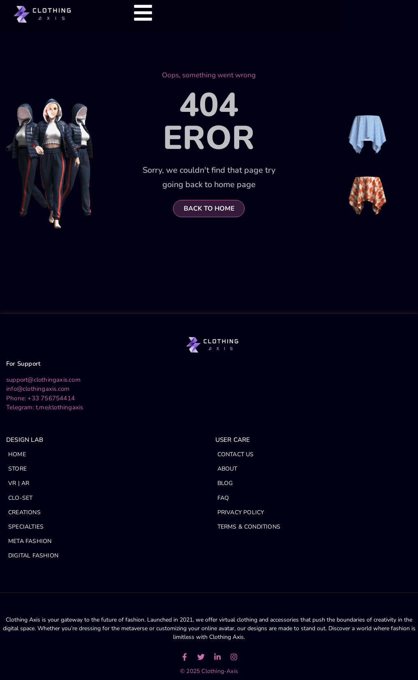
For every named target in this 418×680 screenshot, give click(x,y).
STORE (17, 469)
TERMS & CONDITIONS (249, 527)
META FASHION (29, 541)
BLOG (225, 483)
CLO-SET (20, 498)
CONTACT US (235, 454)
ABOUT (227, 469)
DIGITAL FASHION (33, 555)
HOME (17, 454)
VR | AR (18, 483)
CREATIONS (24, 512)
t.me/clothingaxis (59, 407)
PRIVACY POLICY (240, 512)
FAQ (223, 498)
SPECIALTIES (26, 527)
